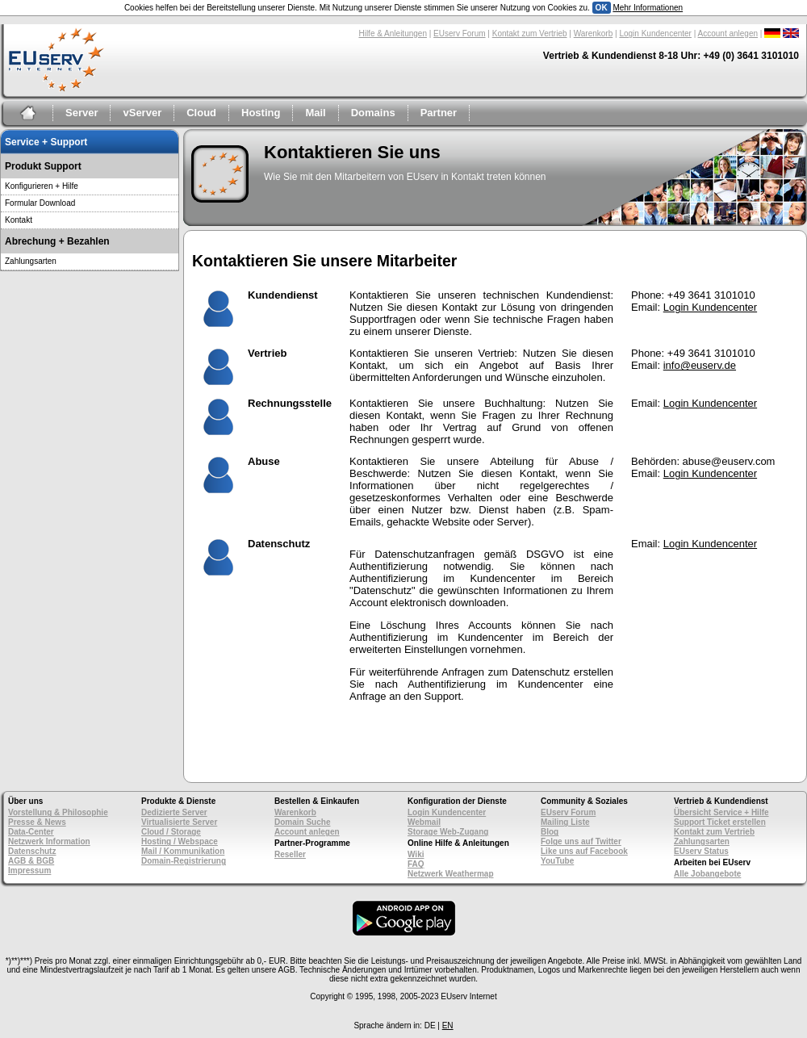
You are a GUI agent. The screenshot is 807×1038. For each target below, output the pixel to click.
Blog (549, 831)
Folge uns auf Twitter (581, 841)
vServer (142, 113)
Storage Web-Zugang (448, 831)
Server (81, 113)
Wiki (416, 854)
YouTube (557, 860)
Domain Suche (302, 822)
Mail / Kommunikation (182, 851)
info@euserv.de (699, 365)
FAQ (416, 864)
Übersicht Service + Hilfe (721, 812)
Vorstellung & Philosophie (58, 812)
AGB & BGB (31, 860)
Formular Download (40, 203)
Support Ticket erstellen (720, 822)
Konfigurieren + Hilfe (41, 186)
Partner (439, 113)
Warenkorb (593, 33)
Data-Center (31, 831)
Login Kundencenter (655, 33)
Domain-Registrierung (183, 860)
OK (602, 7)
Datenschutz (32, 851)
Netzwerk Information (49, 841)
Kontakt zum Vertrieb (529, 33)
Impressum (29, 870)
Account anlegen (728, 33)
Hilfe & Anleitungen (392, 33)
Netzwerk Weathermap (451, 873)
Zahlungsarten (30, 261)
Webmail (424, 822)
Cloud (201, 113)
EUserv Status (701, 851)
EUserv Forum (459, 33)
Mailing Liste (565, 822)
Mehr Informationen (648, 7)
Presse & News (37, 822)
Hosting (260, 113)
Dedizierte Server (174, 812)
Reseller (290, 854)
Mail (315, 113)
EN (448, 1025)
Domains (373, 113)
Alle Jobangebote (707, 873)
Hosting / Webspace (179, 841)
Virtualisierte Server (179, 822)
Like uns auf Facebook (584, 851)
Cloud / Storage (171, 831)
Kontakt (18, 220)
